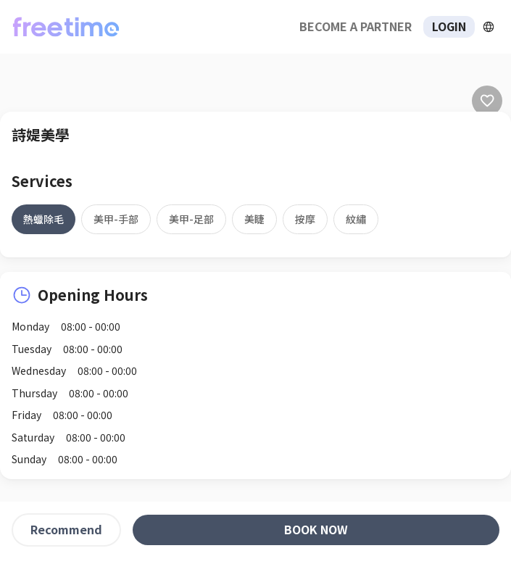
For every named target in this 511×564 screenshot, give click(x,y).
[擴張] (488, 26)
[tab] (43, 218)
